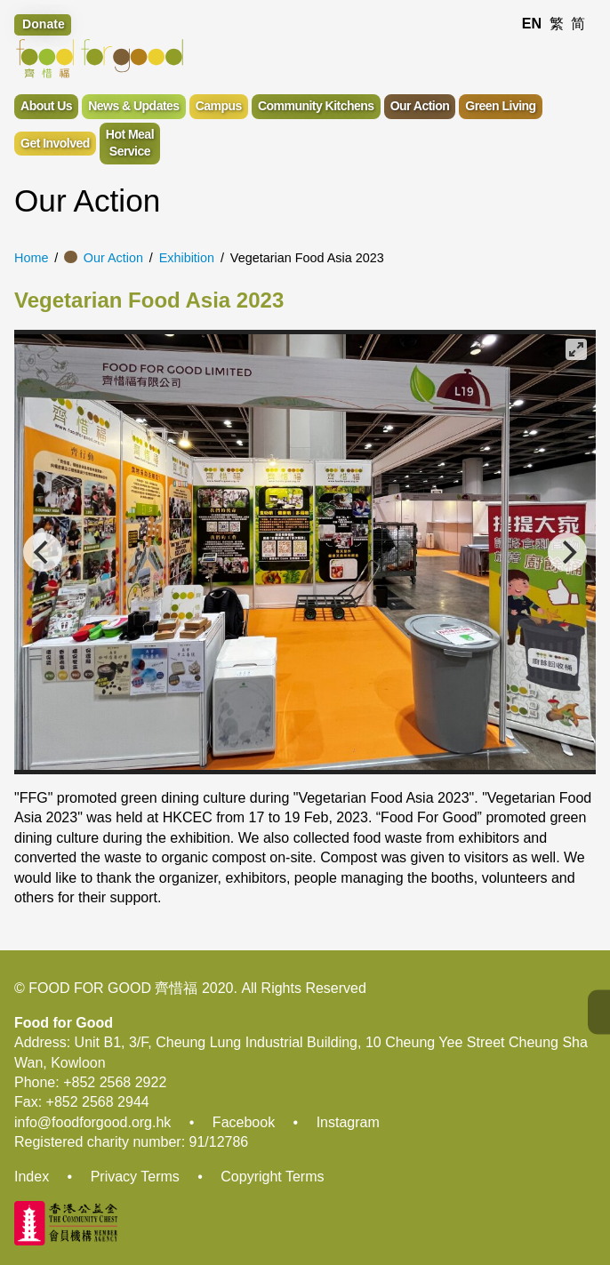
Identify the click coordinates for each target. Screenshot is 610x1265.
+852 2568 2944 (97, 1101)
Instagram (348, 1122)
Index (31, 1176)
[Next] (567, 552)
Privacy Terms (135, 1176)
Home (31, 258)
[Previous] (42, 552)
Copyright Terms (272, 1176)
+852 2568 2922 (114, 1082)
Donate (43, 24)
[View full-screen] (576, 349)
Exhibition (186, 258)
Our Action (113, 258)
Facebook (244, 1122)
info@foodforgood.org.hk (92, 1122)
